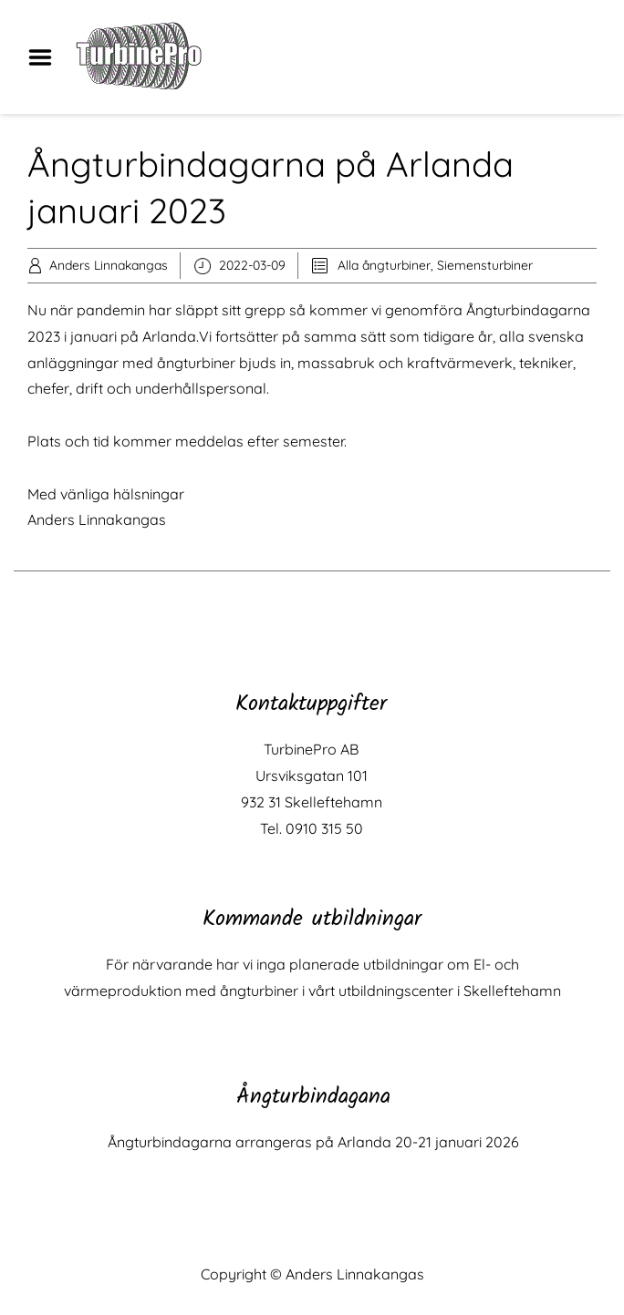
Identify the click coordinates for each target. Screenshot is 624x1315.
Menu (46, 57)
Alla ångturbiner (384, 265)
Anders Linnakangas (108, 265)
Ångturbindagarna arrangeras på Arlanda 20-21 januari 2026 (313, 1142)
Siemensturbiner (485, 265)
